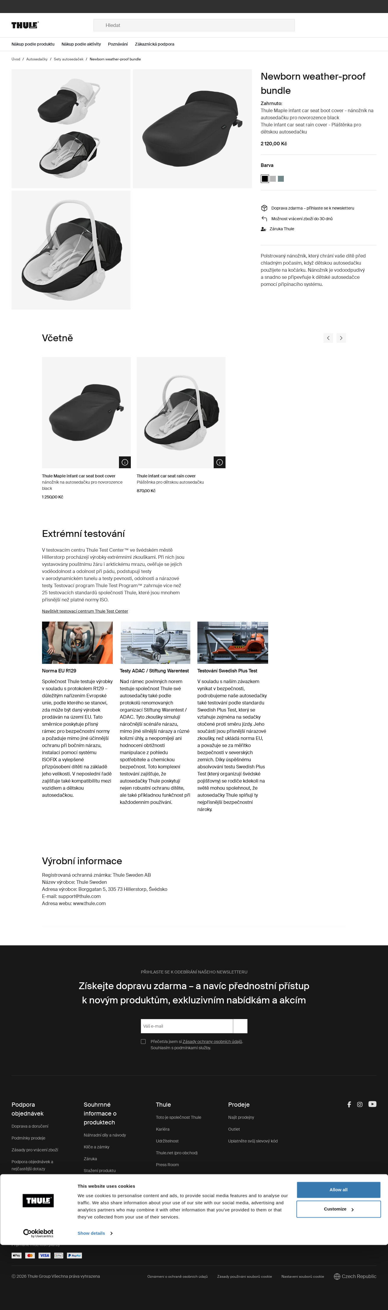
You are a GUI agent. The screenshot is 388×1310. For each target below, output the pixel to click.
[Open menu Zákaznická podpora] (158, 44)
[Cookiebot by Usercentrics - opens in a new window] (38, 1298)
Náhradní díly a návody (105, 1135)
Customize (339, 1274)
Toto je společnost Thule (178, 1117)
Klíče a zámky (97, 1147)
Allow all (339, 1254)
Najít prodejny (241, 1117)
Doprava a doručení (30, 1126)
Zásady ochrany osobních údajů (212, 1041)
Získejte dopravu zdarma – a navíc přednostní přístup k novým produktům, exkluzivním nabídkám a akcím (194, 993)
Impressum (167, 1200)
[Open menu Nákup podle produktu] (37, 44)
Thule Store (167, 1188)
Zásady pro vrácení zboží (35, 1150)
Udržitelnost (167, 1141)
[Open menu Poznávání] (121, 44)
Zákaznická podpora (103, 1194)
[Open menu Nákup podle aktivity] (85, 44)
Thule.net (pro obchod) (176, 1152)
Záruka (90, 1158)
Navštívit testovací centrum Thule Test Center (85, 611)
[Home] (52, 25)
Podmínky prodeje (28, 1138)
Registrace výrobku (102, 1182)
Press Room (167, 1164)
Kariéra (163, 1129)
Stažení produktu (100, 1170)
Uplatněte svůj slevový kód (253, 1141)
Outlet (234, 1129)
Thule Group (167, 1176)
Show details (91, 1298)
